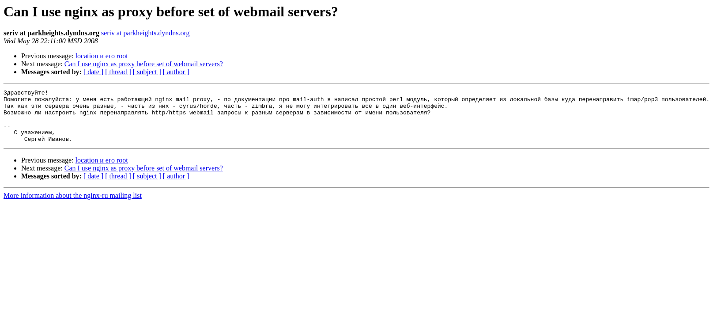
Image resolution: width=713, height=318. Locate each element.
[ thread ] (118, 72)
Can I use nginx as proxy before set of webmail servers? (143, 64)
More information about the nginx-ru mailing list (73, 206)
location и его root (101, 56)
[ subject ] (147, 72)
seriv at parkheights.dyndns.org (145, 33)
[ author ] (176, 72)
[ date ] (93, 72)
